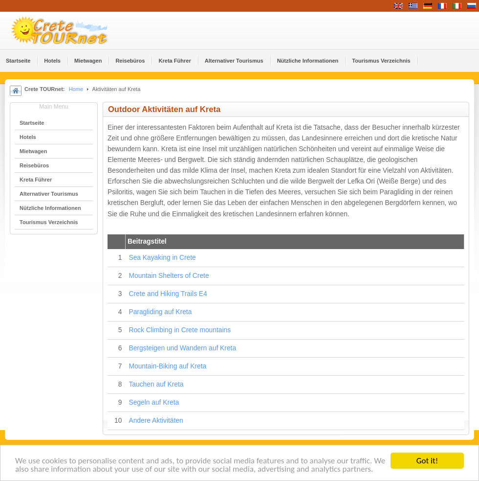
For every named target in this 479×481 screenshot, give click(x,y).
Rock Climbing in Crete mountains (180, 330)
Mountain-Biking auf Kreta (167, 366)
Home (76, 89)
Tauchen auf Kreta (156, 384)
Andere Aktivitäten (156, 420)
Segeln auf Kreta (154, 402)
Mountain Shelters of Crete (169, 275)
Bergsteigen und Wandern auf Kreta (182, 348)
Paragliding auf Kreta (160, 312)
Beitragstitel (147, 241)
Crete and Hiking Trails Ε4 (168, 294)
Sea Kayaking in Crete (162, 257)
